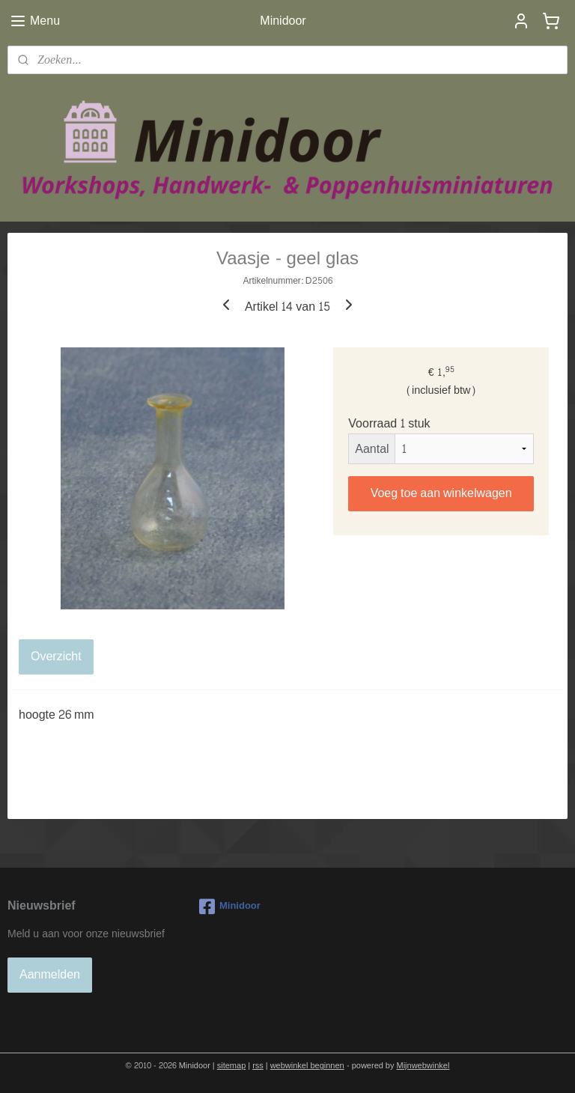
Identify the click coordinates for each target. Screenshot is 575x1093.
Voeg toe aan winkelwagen (441, 492)
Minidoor (230, 907)
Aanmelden (49, 974)
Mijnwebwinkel (423, 1066)
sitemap (231, 1066)
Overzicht (56, 656)
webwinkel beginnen (307, 1066)
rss (258, 1066)
